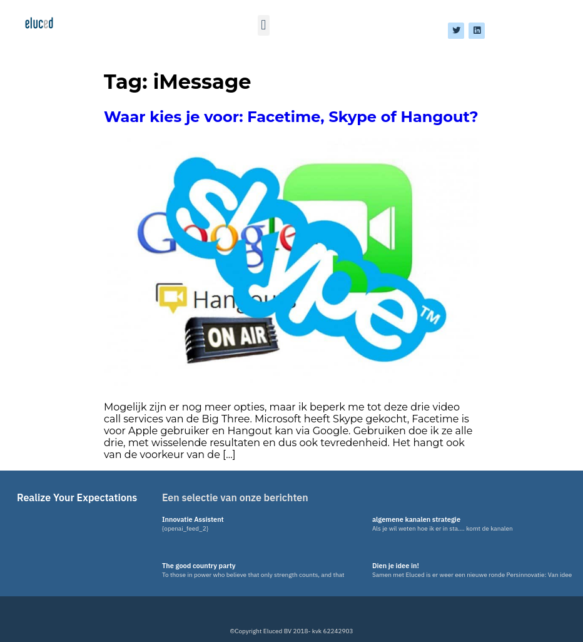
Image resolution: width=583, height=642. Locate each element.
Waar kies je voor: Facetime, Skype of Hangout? (291, 117)
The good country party (199, 565)
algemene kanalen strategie (416, 519)
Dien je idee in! (395, 565)
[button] (264, 25)
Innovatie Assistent (193, 519)
